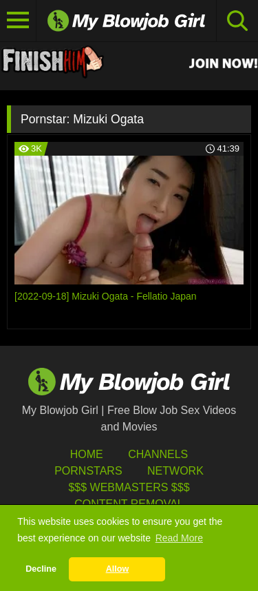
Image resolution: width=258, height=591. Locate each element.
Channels (158, 454)
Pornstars (88, 471)
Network (175, 471)
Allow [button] (117, 569)
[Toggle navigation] (18, 20)
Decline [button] (40, 569)
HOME (86, 454)
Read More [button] (179, 537)
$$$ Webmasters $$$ (128, 487)
